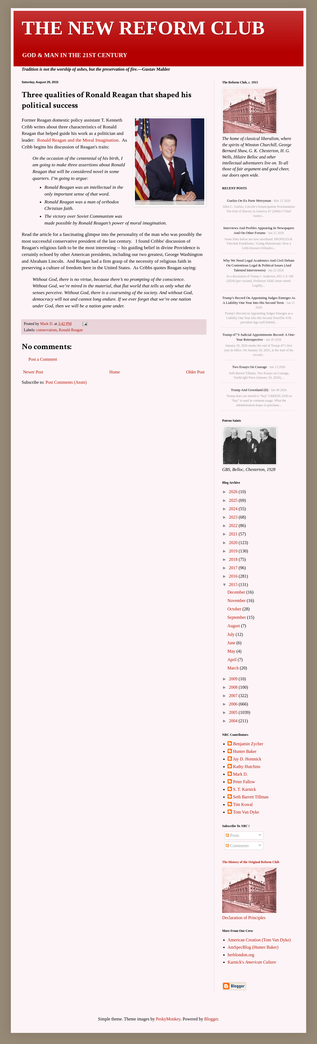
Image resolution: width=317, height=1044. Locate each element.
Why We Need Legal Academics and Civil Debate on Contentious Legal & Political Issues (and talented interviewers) (258, 265)
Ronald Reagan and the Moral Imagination (77, 140)
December (236, 592)
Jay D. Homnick (247, 759)
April (232, 659)
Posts (232, 835)
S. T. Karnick (244, 789)
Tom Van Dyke (246, 812)
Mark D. (240, 774)
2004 (234, 720)
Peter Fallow (244, 781)
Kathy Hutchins (246, 766)
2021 (234, 534)
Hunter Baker (245, 751)
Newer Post (33, 372)
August (234, 625)
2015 (234, 584)
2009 (234, 679)
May (231, 651)
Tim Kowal (243, 804)
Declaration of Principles (244, 917)
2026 (234, 491)
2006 (234, 704)
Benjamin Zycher (248, 743)
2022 (234, 525)
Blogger (211, 1019)
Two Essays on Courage (249, 367)
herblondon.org (241, 954)
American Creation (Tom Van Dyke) (259, 940)
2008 (234, 687)
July (231, 634)
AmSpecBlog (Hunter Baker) (253, 947)
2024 (234, 508)
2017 (234, 567)
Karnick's (252, 962)
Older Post (195, 372)
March (233, 668)
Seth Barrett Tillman (251, 797)
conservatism (46, 330)
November (237, 600)
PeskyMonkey (168, 1019)
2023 (234, 517)
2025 (234, 500)
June (231, 642)
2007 (234, 695)
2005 (234, 712)
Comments (237, 845)
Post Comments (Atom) (66, 382)
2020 (234, 542)
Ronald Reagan (71, 330)
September (237, 617)
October (234, 609)
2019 (234, 551)
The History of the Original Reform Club (250, 862)
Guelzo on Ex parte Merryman (249, 201)
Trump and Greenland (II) (249, 390)
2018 (234, 559)
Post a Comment (42, 359)
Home (114, 372)
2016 (234, 576)
